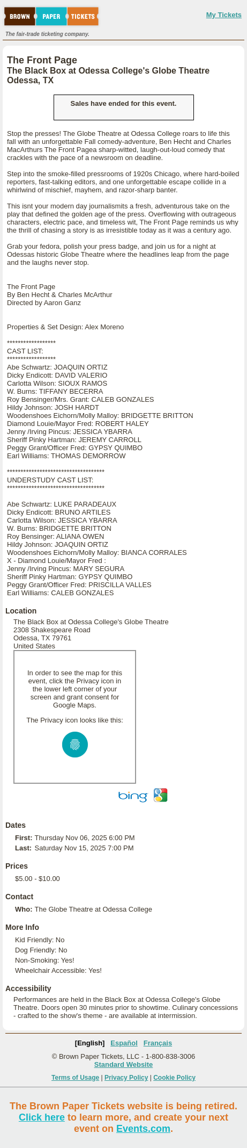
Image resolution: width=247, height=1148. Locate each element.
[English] (90, 1043)
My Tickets (224, 15)
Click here (42, 1117)
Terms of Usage (75, 1077)
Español (124, 1043)
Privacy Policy (126, 1077)
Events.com (143, 1128)
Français (158, 1043)
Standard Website (123, 1064)
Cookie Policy (174, 1077)
